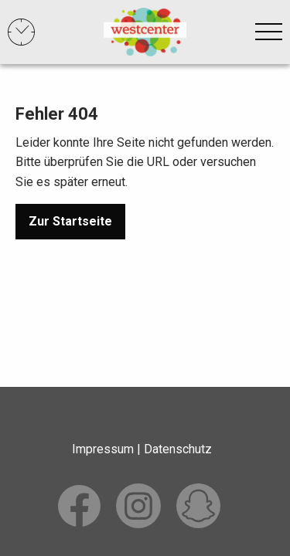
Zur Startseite (70, 221)
